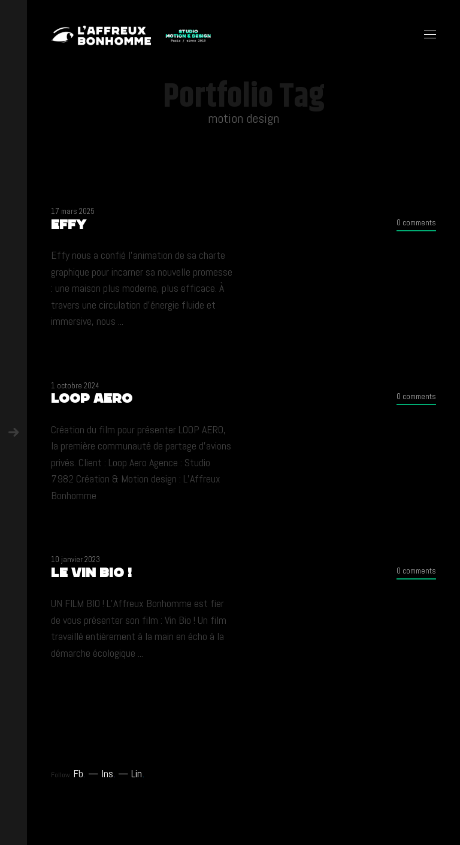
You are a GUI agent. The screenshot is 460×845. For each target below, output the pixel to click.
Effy (68, 224)
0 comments (416, 223)
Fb (79, 773)
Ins (108, 773)
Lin (137, 773)
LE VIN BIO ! (91, 572)
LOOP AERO (91, 398)
